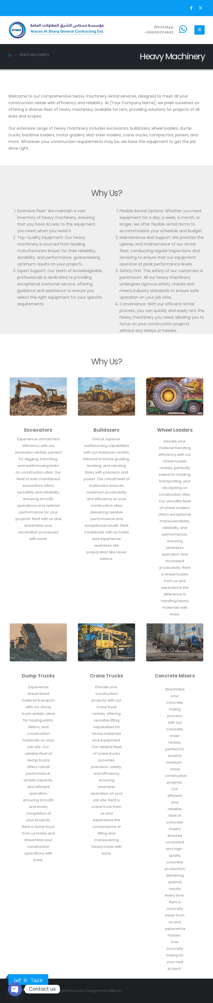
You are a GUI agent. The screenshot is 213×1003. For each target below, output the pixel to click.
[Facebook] (191, 8)
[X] (200, 8)
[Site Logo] (56, 30)
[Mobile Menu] (199, 30)
